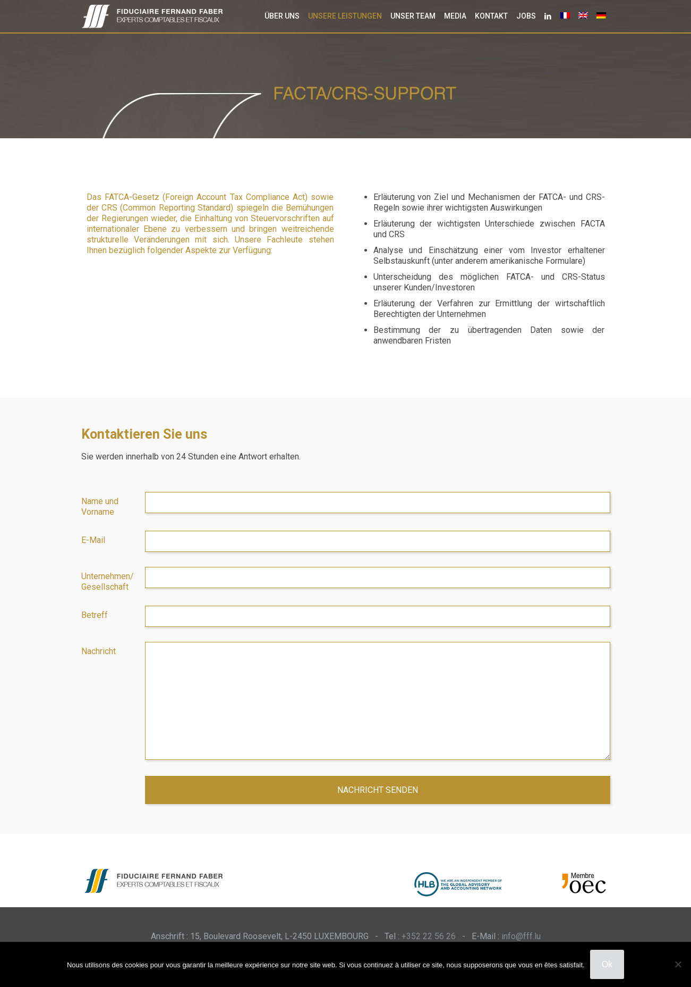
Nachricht (98, 651)
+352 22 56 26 (429, 936)
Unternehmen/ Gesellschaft (107, 581)
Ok (607, 964)
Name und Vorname (99, 506)
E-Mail (93, 540)
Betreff (94, 615)
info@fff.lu (521, 936)
